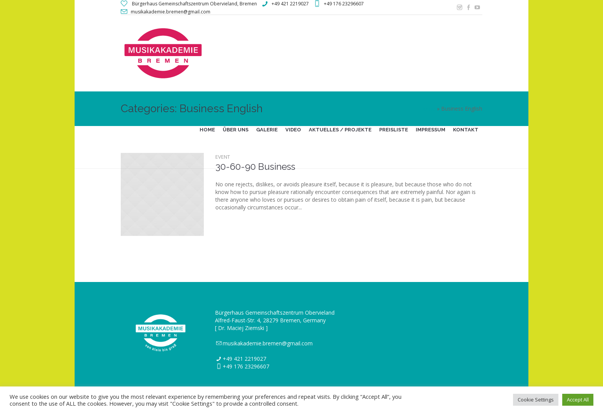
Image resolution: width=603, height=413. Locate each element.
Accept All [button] (578, 399)
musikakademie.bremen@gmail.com (268, 343)
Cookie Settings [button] (536, 399)
